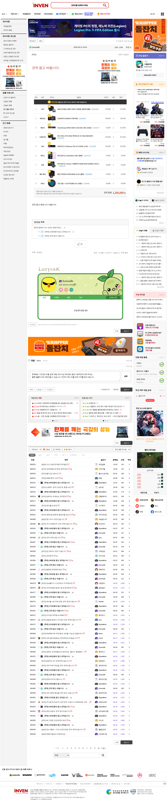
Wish (100, 478)
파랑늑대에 (103, 702)
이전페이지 (105, 389)
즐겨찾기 (69, 449)
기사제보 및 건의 (9, 48)
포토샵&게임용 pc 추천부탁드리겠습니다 (59, 638)
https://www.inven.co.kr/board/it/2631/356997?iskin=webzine (57, 324)
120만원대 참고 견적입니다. (57, 725)
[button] (52, 420)
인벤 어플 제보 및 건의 (11, 52)
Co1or (101, 638)
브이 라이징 (7, 159)
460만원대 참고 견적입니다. (57, 707)
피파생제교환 (103, 711)
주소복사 (32, 325)
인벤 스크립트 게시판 (11, 56)
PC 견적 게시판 (9, 113)
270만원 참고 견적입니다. (56, 697)
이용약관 (58, 784)
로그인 (152, 14)
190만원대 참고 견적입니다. (57, 528)
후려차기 (102, 615)
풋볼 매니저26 (8, 179)
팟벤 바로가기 (8, 128)
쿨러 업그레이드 (50, 474)
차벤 (5, 135)
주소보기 (32, 41)
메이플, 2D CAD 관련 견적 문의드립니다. (59, 602)
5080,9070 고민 (49, 478)
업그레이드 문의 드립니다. (53, 551)
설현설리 (102, 588)
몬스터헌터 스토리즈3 (11, 167)
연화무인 (102, 570)
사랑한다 (102, 583)
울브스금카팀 (103, 474)
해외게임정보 (8, 147)
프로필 (56, 298)
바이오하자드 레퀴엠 (11, 171)
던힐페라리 (103, 496)
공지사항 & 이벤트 (10, 41)
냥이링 (101, 487)
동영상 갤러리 (8, 45)
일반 (40, 455)
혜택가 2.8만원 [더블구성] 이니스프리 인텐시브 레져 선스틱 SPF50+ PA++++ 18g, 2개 (150, 317)
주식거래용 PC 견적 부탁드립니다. (57, 524)
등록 (125, 376)
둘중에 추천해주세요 (51, 570)
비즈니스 (49, 784)
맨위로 (116, 389)
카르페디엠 (103, 734)
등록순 (39, 361)
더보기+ (76, 398)
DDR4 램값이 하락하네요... (54, 734)
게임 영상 (6, 151)
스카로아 (102, 506)
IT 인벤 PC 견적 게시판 (124, 41)
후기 (64, 455)
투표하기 (150, 400)
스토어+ (161, 84)
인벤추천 (73, 455)
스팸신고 (116, 253)
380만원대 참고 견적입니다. (57, 492)
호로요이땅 (103, 679)
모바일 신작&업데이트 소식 (13, 60)
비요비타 (102, 524)
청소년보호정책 (85, 784)
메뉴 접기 (113, 297)
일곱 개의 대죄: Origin (11, 163)
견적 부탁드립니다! (51, 538)
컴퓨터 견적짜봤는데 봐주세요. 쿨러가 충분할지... (62, 652)
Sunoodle (34, 47)
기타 (83, 455)
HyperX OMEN (8, 155)
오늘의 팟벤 (7, 105)
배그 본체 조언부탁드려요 (53, 720)
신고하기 (108, 253)
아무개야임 (103, 515)
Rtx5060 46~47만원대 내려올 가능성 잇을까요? (61, 634)
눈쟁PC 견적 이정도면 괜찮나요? (56, 487)
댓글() (126, 54)
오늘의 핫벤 (7, 101)
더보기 (71, 290)
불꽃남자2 (102, 729)
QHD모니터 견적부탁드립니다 (55, 661)
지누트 (101, 720)
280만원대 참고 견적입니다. (57, 656)
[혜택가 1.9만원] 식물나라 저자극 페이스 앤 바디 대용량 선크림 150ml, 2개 (150, 300)
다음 (103, 748)
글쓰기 (126, 443)
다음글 (38, 390)
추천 (56, 455)
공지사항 (127, 784)
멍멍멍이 (102, 661)
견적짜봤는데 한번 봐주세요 (54, 469)
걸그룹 (5, 139)
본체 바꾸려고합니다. (51, 679)
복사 (40, 41)
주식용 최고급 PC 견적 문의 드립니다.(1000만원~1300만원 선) (67, 702)
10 (99, 748)
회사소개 (39, 784)
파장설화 (102, 464)
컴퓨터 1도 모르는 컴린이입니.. (50, 228)
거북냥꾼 (102, 551)
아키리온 (102, 556)
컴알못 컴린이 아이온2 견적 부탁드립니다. (59, 620)
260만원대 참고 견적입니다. (57, 501)
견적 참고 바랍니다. (54, 533)
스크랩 (100, 253)
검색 (103, 755)
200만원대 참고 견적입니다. (57, 684)
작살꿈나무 (103, 519)
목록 (120, 54)
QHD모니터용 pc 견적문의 (53, 496)
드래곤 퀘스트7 (8, 175)
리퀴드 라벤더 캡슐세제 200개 (146, 313)
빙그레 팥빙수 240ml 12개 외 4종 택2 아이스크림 (150, 308)
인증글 (47, 449)
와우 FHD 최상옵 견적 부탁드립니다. (57, 665)
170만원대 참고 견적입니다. (57, 542)
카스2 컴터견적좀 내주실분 (54, 464)
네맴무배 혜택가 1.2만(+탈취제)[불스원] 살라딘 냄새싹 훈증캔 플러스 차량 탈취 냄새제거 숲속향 (150, 304)
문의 (48, 455)
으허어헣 (102, 469)
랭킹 (68, 298)
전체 (32, 455)
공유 (95, 253)
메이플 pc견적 (49, 506)
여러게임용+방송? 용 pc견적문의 (56, 588)
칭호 (80, 298)
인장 (44, 298)
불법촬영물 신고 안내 (101, 784)
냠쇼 (100, 538)
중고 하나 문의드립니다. (53, 519)
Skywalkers (103, 483)
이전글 (49, 390)
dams (101, 634)
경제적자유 (103, 665)
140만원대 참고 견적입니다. (57, 716)
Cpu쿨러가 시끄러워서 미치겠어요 (56, 583)
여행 (5, 143)
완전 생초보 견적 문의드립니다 (55, 711)
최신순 (45, 361)
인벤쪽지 (61, 290)
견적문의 (47, 556)
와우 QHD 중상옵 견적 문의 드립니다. (58, 693)
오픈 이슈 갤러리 (9, 97)
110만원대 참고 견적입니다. (59, 232)
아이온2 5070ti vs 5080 (52, 615)
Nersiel (101, 602)
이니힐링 (66, 290)
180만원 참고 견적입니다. (56, 574)
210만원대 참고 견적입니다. (57, 592)
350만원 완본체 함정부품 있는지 (56, 515)
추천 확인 (124, 253)
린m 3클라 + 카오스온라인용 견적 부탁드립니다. (62, 729)
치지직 (5, 132)
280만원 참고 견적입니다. (56, 560)
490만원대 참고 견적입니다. (57, 483)
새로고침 (129, 361)
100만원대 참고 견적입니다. (57, 510)
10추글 (58, 449)
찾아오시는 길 (115, 784)
